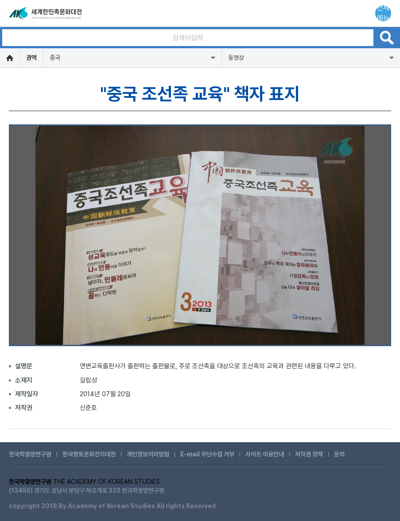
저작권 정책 (309, 454)
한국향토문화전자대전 (89, 454)
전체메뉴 (383, 13)
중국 (55, 57)
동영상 (236, 57)
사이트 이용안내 (264, 454)
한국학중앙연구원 (30, 454)
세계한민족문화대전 (46, 13)
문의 (339, 454)
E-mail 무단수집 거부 (207, 454)
